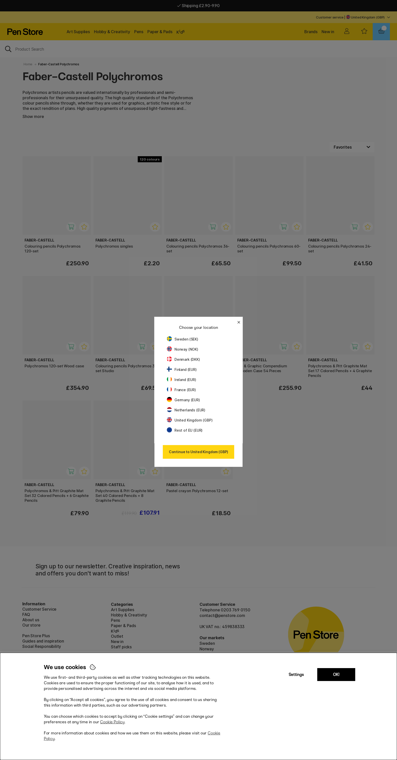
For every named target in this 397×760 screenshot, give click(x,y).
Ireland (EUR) (181, 379)
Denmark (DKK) (183, 359)
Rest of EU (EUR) (185, 430)
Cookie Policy (112, 721)
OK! (336, 674)
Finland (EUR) (182, 369)
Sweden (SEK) (182, 339)
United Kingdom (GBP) (189, 420)
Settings (296, 674)
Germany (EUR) (183, 400)
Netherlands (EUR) (186, 410)
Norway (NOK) (182, 349)
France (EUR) (181, 390)
